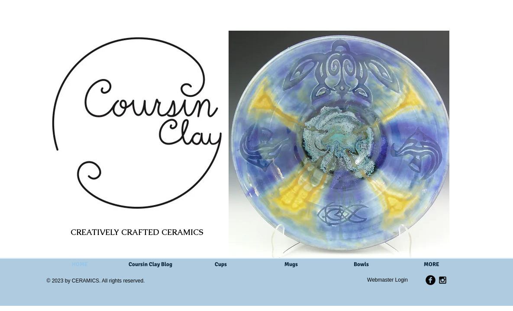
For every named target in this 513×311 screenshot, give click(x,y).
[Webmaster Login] (388, 280)
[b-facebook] (431, 280)
